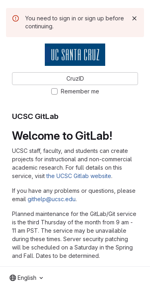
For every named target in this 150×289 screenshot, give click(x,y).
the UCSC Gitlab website (78, 175)
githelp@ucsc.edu (52, 199)
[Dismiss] (134, 18)
